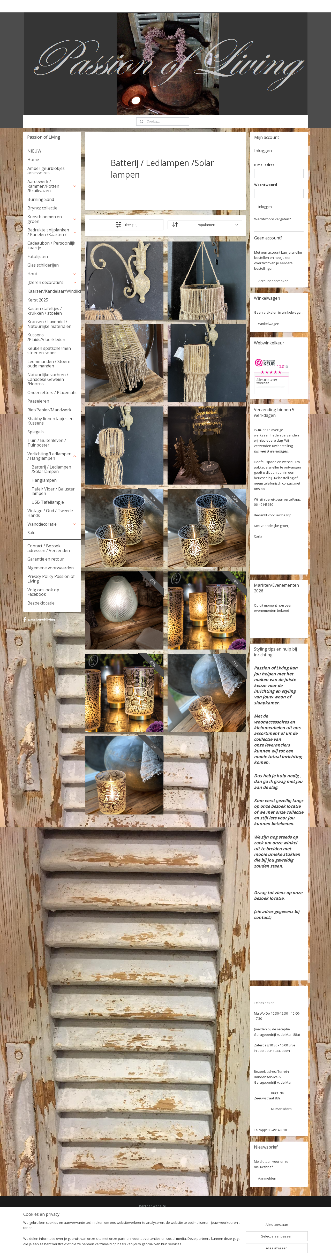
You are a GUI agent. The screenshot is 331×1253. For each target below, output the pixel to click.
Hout (52, 274)
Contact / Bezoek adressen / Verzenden (48, 548)
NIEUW (34, 151)
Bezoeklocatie (41, 603)
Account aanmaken (273, 280)
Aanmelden (267, 1178)
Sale (31, 532)
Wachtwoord (265, 184)
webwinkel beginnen (178, 1244)
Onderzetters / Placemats (52, 392)
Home (33, 159)
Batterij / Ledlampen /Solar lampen (51, 469)
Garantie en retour (45, 559)
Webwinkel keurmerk (154, 1224)
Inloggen (265, 206)
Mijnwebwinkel (223, 1244)
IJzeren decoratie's (52, 282)
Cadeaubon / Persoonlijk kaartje (51, 245)
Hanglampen (44, 480)
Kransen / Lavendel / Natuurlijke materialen (49, 324)
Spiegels (35, 432)
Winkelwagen (268, 323)
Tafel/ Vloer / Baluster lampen (53, 491)
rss (159, 1244)
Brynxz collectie (42, 208)
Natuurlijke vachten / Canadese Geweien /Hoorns (47, 379)
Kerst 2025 (37, 300)
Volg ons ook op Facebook (43, 592)
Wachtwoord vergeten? (272, 219)
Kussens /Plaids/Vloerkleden (46, 337)
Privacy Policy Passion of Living (51, 578)
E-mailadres (264, 164)
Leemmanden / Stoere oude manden (48, 364)
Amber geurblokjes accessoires (46, 170)
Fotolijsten (37, 256)
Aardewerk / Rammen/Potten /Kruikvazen (52, 186)
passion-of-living (39, 619)
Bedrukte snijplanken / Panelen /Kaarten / (52, 232)
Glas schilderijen (43, 265)
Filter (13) (126, 225)
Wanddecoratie (52, 524)
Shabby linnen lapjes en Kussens (50, 421)
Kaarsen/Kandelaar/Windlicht (54, 291)
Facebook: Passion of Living (159, 1214)
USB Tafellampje (48, 502)
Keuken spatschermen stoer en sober (49, 350)
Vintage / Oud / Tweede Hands (50, 513)
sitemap (147, 1244)
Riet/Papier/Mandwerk (49, 410)
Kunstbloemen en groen (52, 219)
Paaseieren (38, 401)
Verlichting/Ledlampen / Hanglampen (52, 456)
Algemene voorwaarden (50, 568)
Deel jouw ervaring (153, 1219)
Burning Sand (40, 199)
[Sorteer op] (205, 225)
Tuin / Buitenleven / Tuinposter (46, 442)
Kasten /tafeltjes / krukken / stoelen (44, 311)
